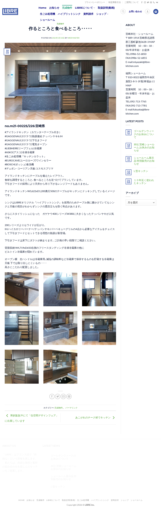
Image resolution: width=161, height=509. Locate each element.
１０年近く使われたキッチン (144, 182)
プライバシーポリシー (95, 2)
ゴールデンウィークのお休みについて (144, 133)
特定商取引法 (114, 2)
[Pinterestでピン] (69, 396)
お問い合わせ (135, 11)
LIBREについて (85, 7)
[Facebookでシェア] (52, 396)
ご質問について (131, 2)
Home (42, 7)
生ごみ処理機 (47, 13)
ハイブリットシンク (69, 13)
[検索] (123, 11)
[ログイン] (147, 11)
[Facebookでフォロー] (142, 2)
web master (74, 38)
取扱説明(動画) (106, 7)
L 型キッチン (141, 170)
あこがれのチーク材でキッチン (95, 417)
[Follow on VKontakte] (157, 2)
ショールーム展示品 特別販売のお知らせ (144, 160)
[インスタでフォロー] (145, 2)
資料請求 (88, 13)
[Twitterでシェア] (57, 396)
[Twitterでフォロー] (148, 2)
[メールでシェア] (63, 396)
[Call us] (154, 2)
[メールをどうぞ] (151, 2)
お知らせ (54, 7)
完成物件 (67, 7)
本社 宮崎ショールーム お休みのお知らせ (144, 147)
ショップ (102, 14)
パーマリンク (71, 407)
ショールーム (47, 19)
